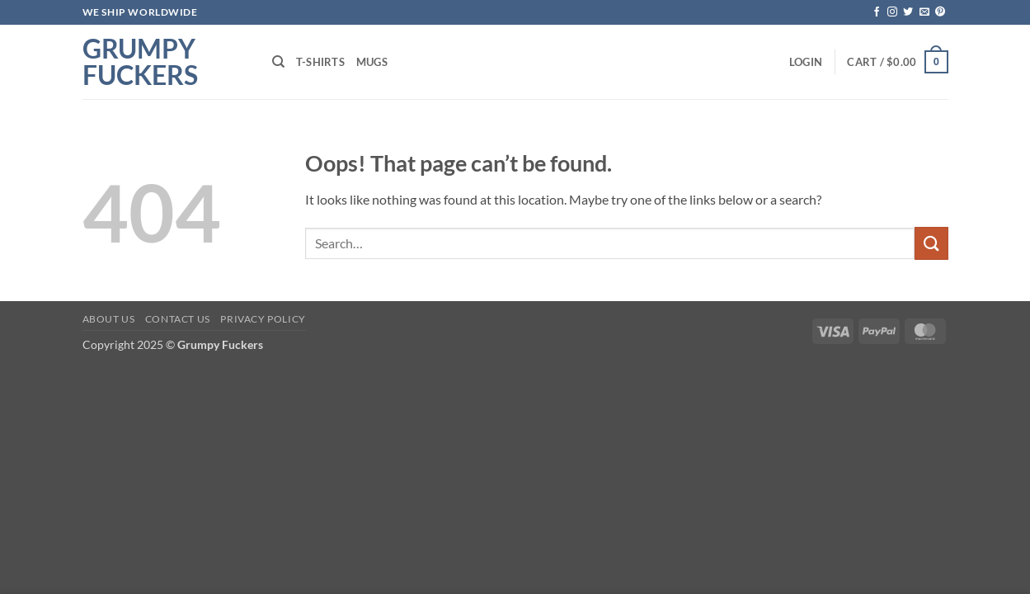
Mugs (372, 61)
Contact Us (177, 319)
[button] (805, 61)
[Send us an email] (924, 12)
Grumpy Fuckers (140, 61)
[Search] (278, 62)
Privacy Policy (263, 319)
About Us (108, 319)
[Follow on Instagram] (892, 12)
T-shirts (320, 61)
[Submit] (931, 243)
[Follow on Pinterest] (940, 12)
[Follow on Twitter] (908, 12)
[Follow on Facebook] (877, 12)
